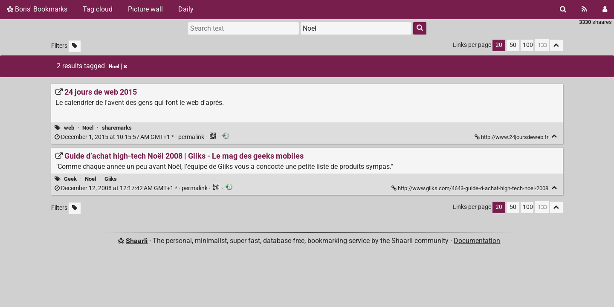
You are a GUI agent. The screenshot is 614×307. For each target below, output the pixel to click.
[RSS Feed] (584, 9)
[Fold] (554, 136)
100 (528, 45)
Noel (87, 128)
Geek (70, 179)
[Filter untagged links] (75, 46)
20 (498, 45)
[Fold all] (556, 45)
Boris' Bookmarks (37, 9)
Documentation (477, 241)
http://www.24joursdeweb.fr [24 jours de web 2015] (512, 137)
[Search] (563, 9)
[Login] (605, 9)
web (69, 128)
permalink (130, 137)
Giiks (110, 179)
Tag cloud (98, 9)
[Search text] (243, 28)
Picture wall (145, 9)
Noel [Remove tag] (118, 67)
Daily (186, 9)
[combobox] (356, 28)
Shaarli (137, 241)
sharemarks (117, 128)
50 (513, 45)
